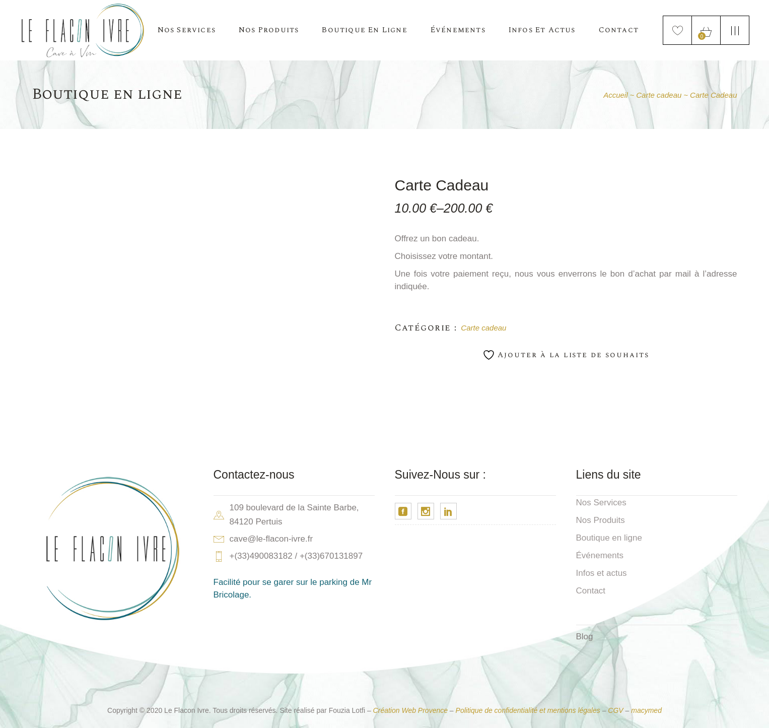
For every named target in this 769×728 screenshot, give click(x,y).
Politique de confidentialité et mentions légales (528, 710)
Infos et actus (601, 573)
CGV (615, 710)
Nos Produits (600, 520)
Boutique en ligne (609, 538)
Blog (584, 636)
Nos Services (601, 502)
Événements (600, 555)
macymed (646, 710)
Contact (591, 590)
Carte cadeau (483, 327)
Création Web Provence (410, 710)
